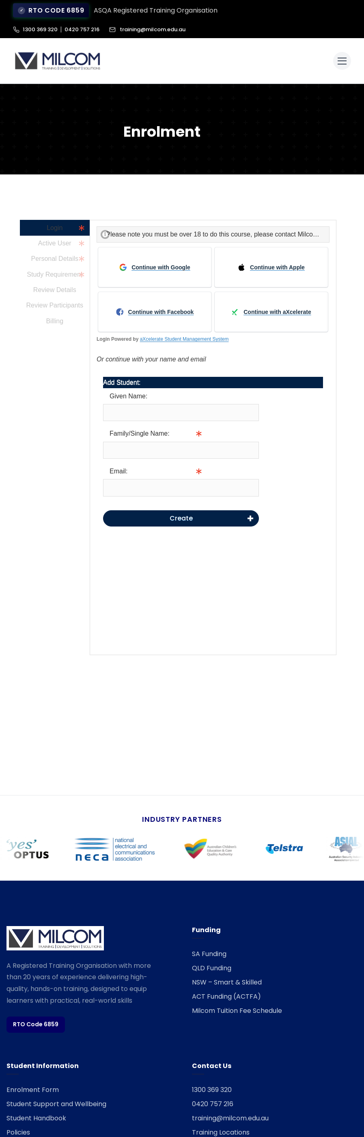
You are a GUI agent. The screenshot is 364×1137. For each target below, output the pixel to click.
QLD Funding (211, 968)
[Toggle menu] (342, 61)
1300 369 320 (40, 29)
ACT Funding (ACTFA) (226, 996)
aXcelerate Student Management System (184, 339)
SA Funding (209, 954)
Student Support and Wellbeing (56, 1104)
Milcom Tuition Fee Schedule (237, 1010)
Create (181, 518)
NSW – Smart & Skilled (227, 982)
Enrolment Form (32, 1089)
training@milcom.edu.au (147, 29)
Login (54, 227)
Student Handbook (36, 1118)
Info (264, 450)
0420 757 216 (82, 29)
